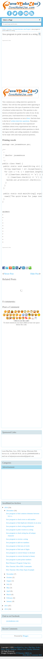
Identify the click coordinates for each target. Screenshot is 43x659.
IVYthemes (20, 653)
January (9, 601)
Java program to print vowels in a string (20, 34)
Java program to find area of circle (18, 546)
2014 (6, 609)
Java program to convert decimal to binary (20, 556)
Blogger (25, 636)
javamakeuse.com (12, 621)
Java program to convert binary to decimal (20, 553)
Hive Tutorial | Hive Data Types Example (20, 570)
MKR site (28, 653)
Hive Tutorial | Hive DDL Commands (19, 566)
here (28, 118)
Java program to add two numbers (17, 542)
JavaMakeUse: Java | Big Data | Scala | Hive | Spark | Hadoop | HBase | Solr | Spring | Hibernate (20, 648)
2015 (6, 606)
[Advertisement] (21, 63)
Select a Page (7, 20)
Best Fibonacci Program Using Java (18, 563)
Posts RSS (26, 655)
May (8, 588)
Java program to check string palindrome (20, 526)
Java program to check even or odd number (21, 519)
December (10, 510)
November (10, 574)
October (9, 577)
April (8, 591)
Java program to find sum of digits (18, 549)
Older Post (34, 274)
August (9, 581)
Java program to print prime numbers (18, 560)
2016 (6, 507)
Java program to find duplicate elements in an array (23, 523)
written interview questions (20, 121)
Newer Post (9, 274)
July (8, 584)
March (8, 594)
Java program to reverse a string (17, 539)
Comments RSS (36, 655)
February (9, 598)
